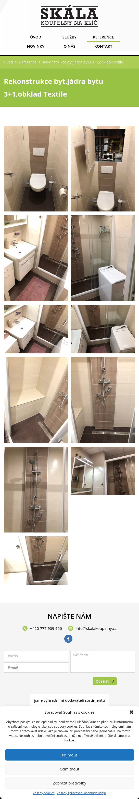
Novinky (35, 47)
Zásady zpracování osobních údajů (81, 793)
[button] (131, 712)
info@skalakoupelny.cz (96, 628)
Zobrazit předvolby (69, 782)
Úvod (35, 38)
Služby (69, 38)
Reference (103, 38)
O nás (69, 47)
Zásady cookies (43, 793)
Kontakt (103, 47)
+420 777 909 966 (46, 628)
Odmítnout (69, 768)
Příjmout (69, 754)
